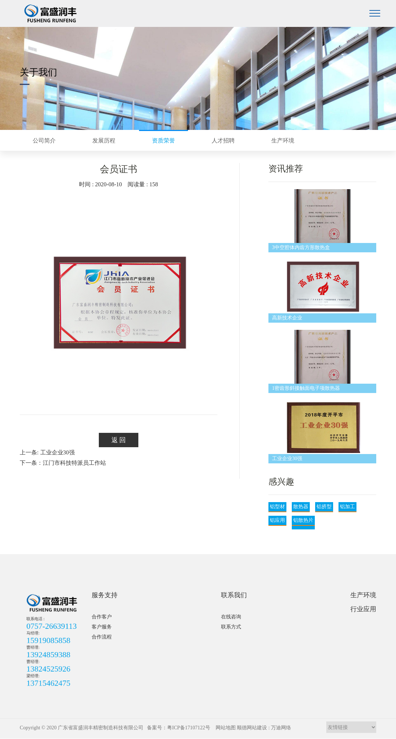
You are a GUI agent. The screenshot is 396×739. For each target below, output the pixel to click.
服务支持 (105, 595)
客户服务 (102, 627)
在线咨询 (231, 616)
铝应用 (277, 520)
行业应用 (363, 609)
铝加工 (347, 506)
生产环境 (363, 595)
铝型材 (277, 506)
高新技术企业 (287, 318)
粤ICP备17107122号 (188, 727)
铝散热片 (303, 520)
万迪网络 (281, 727)
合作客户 (102, 616)
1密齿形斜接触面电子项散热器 (306, 388)
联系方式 (231, 627)
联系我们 (234, 595)
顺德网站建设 (252, 727)
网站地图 (226, 727)
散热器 (300, 506)
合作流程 (102, 637)
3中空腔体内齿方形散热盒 (301, 247)
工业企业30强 (287, 458)
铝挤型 (324, 506)
